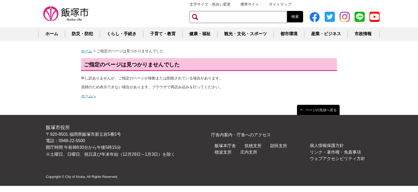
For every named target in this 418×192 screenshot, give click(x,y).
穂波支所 (223, 152)
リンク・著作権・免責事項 (335, 152)
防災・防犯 (82, 33)
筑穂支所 (253, 145)
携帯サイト (249, 4)
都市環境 (289, 33)
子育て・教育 (163, 33)
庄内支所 (248, 152)
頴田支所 (278, 145)
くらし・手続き (121, 33)
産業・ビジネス (326, 33)
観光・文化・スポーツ (245, 33)
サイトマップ (280, 4)
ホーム (51, 33)
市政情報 (363, 33)
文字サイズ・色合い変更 (210, 4)
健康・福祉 (200, 33)
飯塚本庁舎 (225, 145)
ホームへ (88, 96)
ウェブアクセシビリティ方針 (337, 158)
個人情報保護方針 (327, 145)
